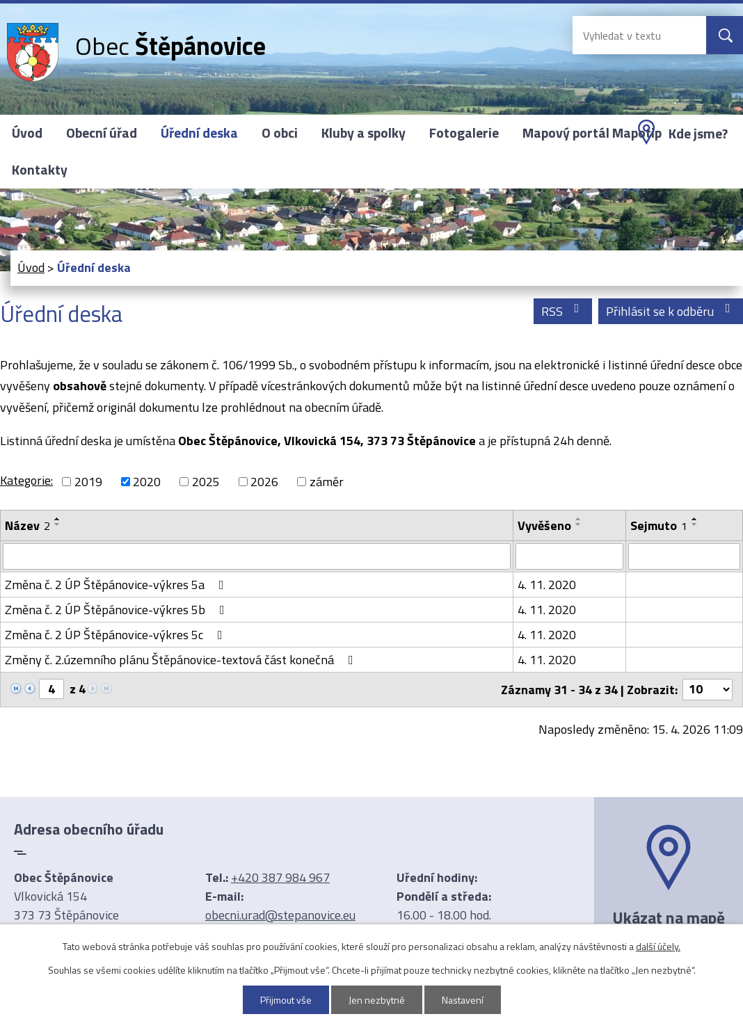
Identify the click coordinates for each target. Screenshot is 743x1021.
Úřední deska (199, 132)
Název (27, 525)
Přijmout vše (286, 999)
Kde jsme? (698, 133)
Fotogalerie (464, 132)
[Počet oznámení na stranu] (707, 689)
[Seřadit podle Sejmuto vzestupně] (695, 519)
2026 (264, 481)
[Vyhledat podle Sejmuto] (684, 556)
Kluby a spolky (363, 132)
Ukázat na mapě (668, 917)
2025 (206, 481)
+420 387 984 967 (280, 877)
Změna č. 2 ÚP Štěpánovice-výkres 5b (117, 609)
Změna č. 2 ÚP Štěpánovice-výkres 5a (117, 584)
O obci (280, 132)
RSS (563, 311)
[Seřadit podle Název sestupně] (57, 524)
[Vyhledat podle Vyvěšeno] (569, 556)
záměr (327, 481)
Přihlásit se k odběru (671, 311)
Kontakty (39, 169)
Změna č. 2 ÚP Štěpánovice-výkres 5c (116, 634)
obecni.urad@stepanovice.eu (280, 915)
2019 (88, 481)
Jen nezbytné (377, 999)
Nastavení (463, 999)
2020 (147, 481)
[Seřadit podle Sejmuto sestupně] (695, 524)
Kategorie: (26, 480)
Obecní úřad (101, 132)
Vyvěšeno (544, 525)
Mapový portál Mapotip (592, 132)
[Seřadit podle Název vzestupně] (57, 519)
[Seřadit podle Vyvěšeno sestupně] (578, 524)
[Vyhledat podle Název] (257, 556)
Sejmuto (658, 525)
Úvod (27, 132)
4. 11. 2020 (547, 584)
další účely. (658, 946)
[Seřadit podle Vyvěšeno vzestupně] (578, 519)
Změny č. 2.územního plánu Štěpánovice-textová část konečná (182, 659)
